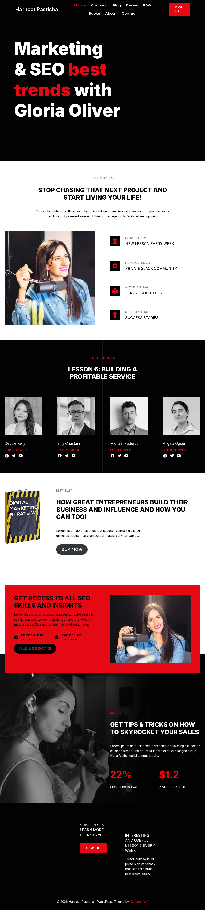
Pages (132, 5)
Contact (129, 13)
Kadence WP (139, 902)
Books (94, 13)
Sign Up (179, 9)
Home (80, 5)
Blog (116, 5)
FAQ (147, 5)
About (111, 13)
